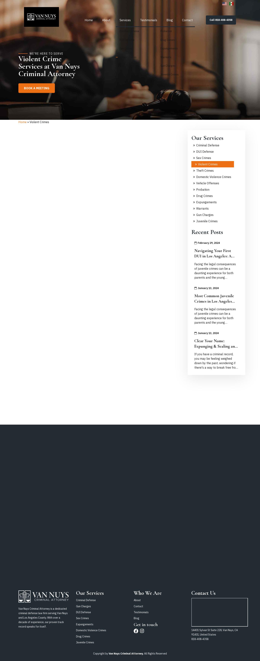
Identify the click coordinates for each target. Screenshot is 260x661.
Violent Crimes (208, 164)
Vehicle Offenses (207, 183)
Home (89, 19)
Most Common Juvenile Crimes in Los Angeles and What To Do (214, 301)
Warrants (202, 208)
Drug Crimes (204, 196)
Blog (169, 19)
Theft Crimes (205, 170)
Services (125, 19)
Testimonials (148, 19)
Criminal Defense (207, 145)
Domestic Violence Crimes (213, 177)
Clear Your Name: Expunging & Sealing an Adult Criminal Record (214, 346)
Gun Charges (205, 215)
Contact (187, 19)
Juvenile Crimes (207, 221)
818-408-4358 (199, 639)
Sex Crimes (203, 158)
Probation (202, 189)
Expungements (206, 202)
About (106, 19)
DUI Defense (205, 151)
